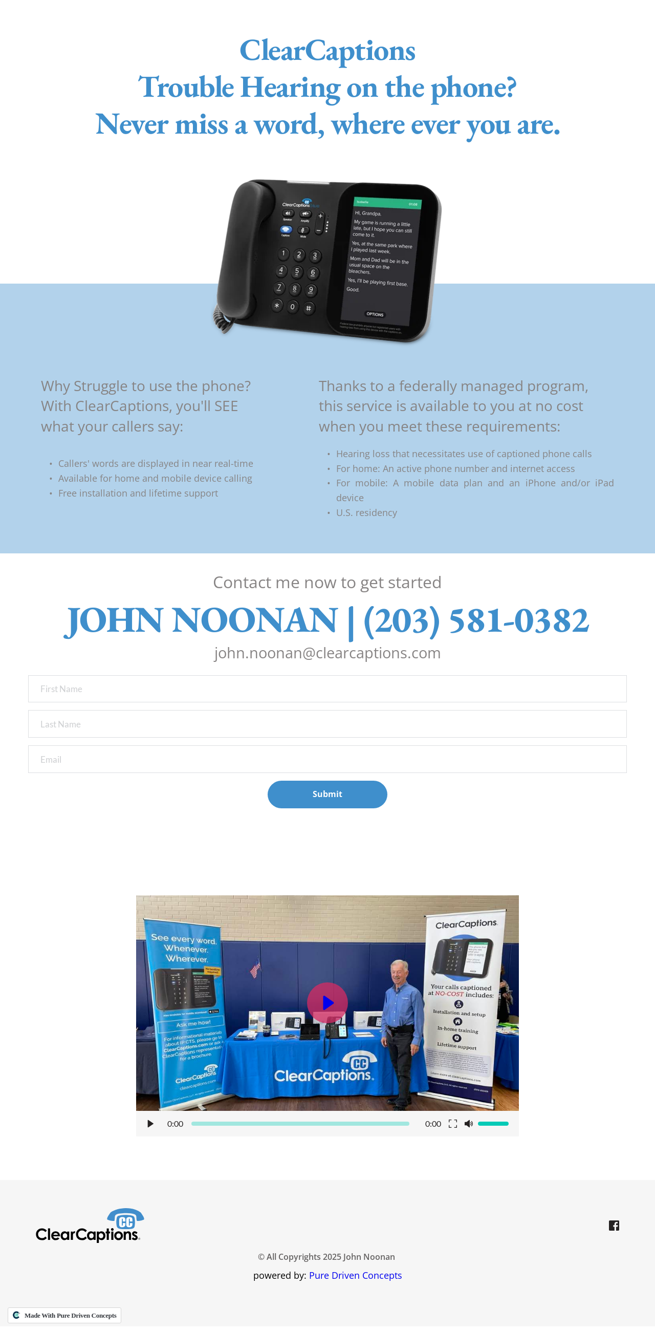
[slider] (300, 1128)
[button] (327, 1020)
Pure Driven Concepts (355, 1280)
